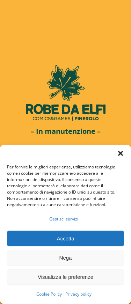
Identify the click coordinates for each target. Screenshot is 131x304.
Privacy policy (78, 294)
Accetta (65, 238)
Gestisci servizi (63, 219)
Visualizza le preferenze (65, 277)
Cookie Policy (49, 294)
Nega (65, 258)
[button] (120, 153)
